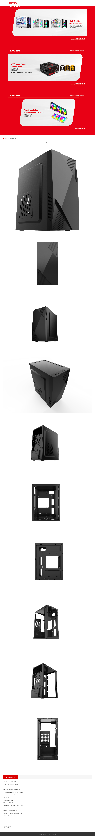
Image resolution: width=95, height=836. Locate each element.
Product (7, 138)
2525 (9, 826)
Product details (10, 777)
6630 (8, 827)
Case (11, 138)
